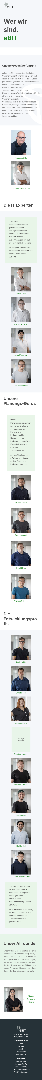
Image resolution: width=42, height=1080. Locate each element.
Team (21, 1044)
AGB (21, 1049)
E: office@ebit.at (21, 1072)
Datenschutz (21, 1052)
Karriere (21, 1046)
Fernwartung (21, 1061)
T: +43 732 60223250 (21, 1069)
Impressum (21, 1054)
